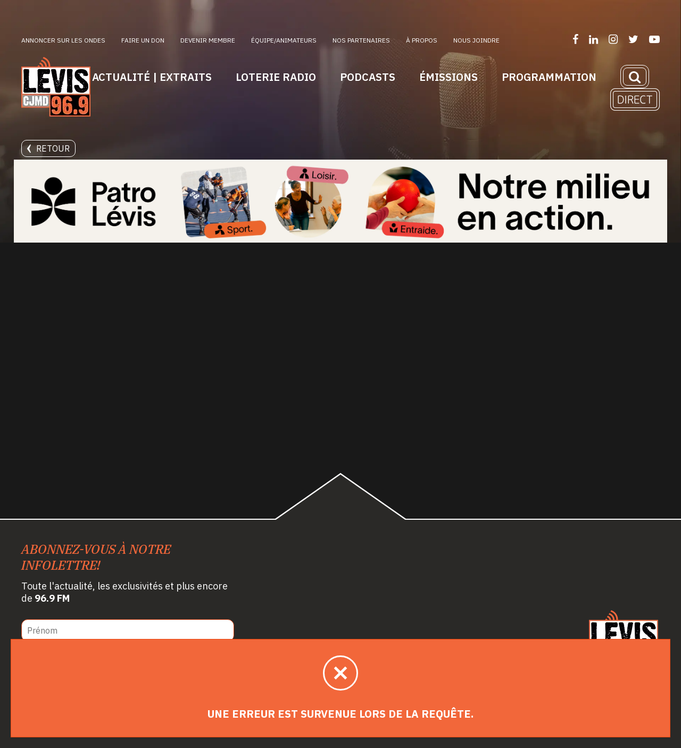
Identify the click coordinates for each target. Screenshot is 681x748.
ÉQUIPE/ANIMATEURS (284, 40)
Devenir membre (207, 40)
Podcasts (367, 77)
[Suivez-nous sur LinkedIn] (593, 39)
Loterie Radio (276, 77)
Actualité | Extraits (152, 77)
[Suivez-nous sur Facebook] (575, 39)
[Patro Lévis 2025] (341, 201)
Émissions (448, 77)
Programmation (549, 77)
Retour (48, 148)
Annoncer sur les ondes (63, 40)
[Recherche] (634, 77)
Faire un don (142, 40)
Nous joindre (476, 40)
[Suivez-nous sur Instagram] (613, 39)
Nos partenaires (361, 40)
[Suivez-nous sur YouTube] (654, 39)
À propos (421, 40)
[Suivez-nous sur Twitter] (633, 39)
